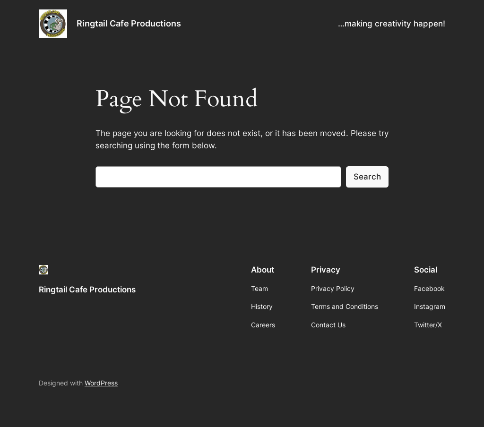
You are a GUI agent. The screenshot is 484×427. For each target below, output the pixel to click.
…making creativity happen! (391, 23)
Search (367, 176)
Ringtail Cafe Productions (129, 23)
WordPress (101, 383)
